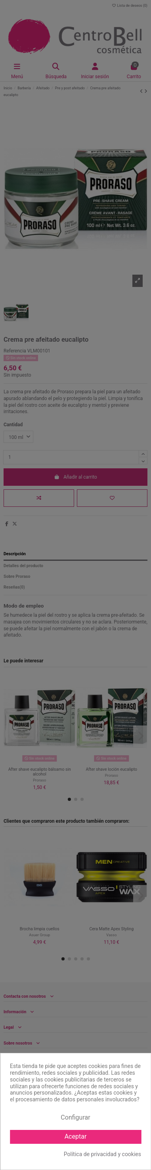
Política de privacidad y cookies (102, 1154)
